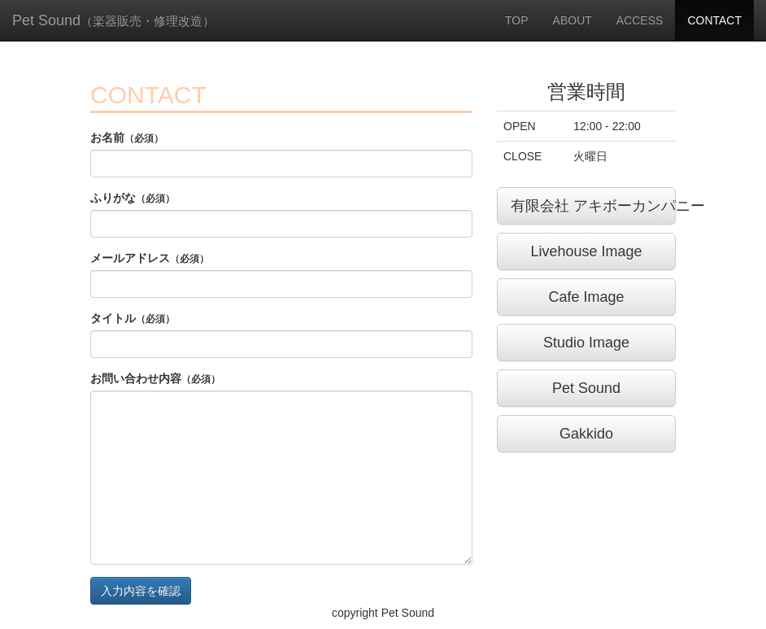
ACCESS (640, 20)
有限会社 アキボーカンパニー (593, 206)
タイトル (132, 318)
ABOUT (572, 20)
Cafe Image (586, 297)
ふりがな (132, 197)
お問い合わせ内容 (155, 378)
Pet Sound (113, 20)
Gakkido (586, 434)
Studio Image (586, 342)
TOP (517, 20)
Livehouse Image (586, 251)
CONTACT (714, 20)
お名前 (126, 137)
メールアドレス (149, 257)
